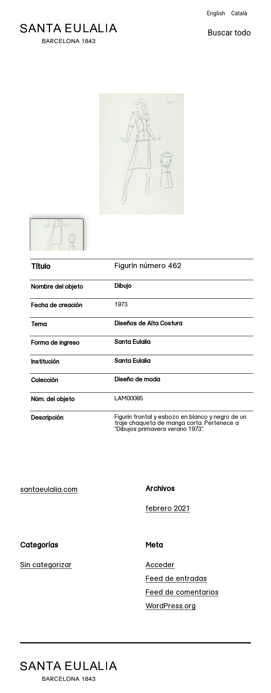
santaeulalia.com (49, 490)
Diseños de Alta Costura (148, 324)
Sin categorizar (46, 565)
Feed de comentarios (182, 593)
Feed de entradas (176, 579)
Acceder (160, 565)
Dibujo (123, 286)
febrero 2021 (168, 509)
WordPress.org (171, 606)
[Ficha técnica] (142, 348)
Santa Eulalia (132, 342)
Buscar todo (229, 32)
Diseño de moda (137, 380)
